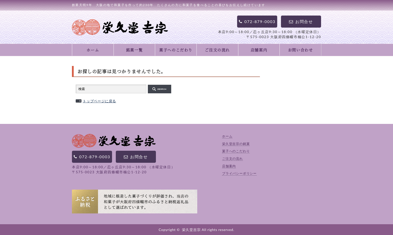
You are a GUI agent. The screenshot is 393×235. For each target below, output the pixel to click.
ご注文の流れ (217, 49)
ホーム (92, 49)
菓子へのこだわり (175, 49)
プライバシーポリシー (239, 173)
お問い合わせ (300, 49)
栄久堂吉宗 (191, 229)
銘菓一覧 (134, 49)
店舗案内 (259, 49)
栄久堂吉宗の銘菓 (236, 144)
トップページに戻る (99, 101)
